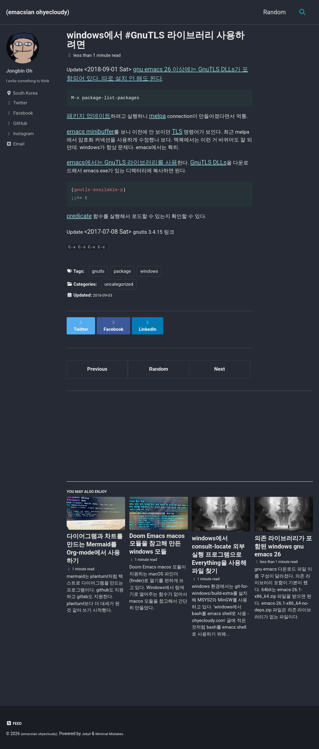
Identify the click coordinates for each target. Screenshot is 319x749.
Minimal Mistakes (120, 733)
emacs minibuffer (90, 143)
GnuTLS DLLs (210, 187)
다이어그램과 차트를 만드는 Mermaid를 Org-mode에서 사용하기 (95, 581)
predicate (79, 243)
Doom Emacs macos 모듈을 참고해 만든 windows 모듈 (157, 576)
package (122, 303)
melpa (164, 117)
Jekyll (93, 733)
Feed (14, 723)
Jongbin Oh (21, 70)
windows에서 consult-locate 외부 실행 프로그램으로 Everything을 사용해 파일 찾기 (219, 587)
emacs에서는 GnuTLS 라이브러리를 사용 (122, 187)
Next (219, 397)
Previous (97, 397)
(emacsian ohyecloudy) (37, 12)
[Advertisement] (190, 468)
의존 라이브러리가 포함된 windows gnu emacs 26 (283, 578)
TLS (187, 143)
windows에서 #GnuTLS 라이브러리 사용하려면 (155, 40)
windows (149, 303)
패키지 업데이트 (89, 117)
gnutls (98, 303)
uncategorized (119, 316)
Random (272, 12)
